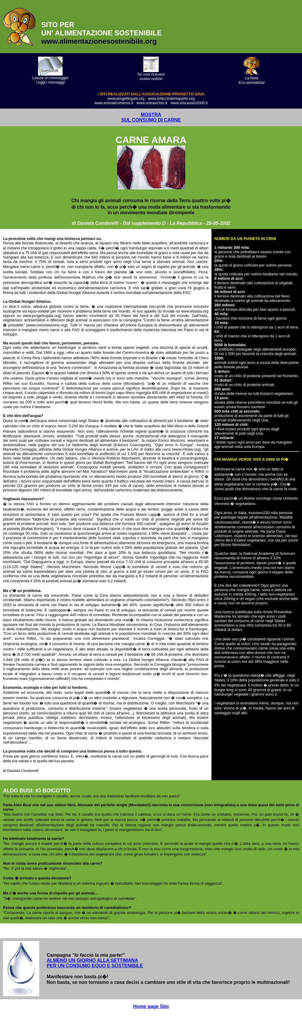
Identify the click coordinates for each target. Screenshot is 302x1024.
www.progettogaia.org (126, 98)
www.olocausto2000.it (189, 103)
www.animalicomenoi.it (113, 103)
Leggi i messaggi (50, 82)
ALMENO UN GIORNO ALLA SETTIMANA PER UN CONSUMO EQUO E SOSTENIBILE (95, 963)
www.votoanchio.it (152, 103)
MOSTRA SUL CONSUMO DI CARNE (151, 117)
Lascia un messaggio (50, 78)
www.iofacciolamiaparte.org (171, 98)
